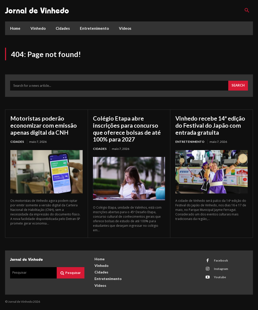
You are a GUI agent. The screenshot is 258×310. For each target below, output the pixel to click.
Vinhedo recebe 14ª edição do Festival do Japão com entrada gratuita (204, 130)
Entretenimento (189, 150)
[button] (247, 11)
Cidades (17, 143)
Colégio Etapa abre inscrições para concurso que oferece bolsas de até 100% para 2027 (128, 130)
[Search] (238, 87)
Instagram (221, 270)
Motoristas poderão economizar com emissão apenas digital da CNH (44, 126)
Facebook (221, 261)
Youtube (220, 278)
